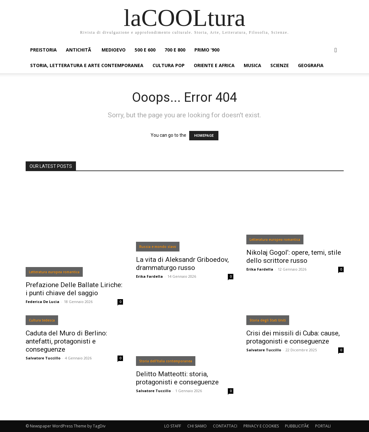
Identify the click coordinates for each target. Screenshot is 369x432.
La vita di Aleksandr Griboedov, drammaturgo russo (182, 264)
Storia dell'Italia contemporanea (165, 361)
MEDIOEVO (114, 50)
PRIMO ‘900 (206, 50)
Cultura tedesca (42, 320)
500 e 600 (145, 50)
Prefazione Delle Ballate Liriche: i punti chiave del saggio (74, 289)
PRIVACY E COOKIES (261, 426)
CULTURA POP (169, 65)
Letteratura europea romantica (54, 272)
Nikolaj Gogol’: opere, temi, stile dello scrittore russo (293, 256)
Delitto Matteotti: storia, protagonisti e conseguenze (177, 378)
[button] (336, 50)
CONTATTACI (225, 426)
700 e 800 (175, 50)
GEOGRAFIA (311, 65)
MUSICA (252, 65)
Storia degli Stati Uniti (268, 320)
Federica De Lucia (42, 301)
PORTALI (323, 426)
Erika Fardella (149, 276)
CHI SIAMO (197, 426)
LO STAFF (172, 426)
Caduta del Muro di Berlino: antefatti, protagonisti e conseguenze (66, 341)
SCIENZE (279, 65)
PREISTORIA (43, 50)
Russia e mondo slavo (157, 246)
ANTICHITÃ (79, 50)
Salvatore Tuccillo (43, 358)
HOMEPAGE (204, 136)
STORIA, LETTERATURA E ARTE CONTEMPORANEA (86, 65)
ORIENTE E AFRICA (214, 65)
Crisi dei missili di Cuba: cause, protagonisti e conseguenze (293, 337)
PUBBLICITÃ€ (297, 426)
